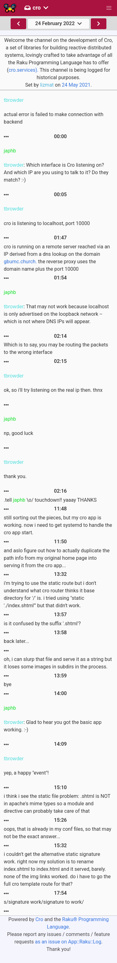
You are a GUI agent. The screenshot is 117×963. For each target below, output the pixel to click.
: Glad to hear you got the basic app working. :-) (52, 726)
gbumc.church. (20, 261)
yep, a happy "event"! (26, 773)
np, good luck (18, 433)
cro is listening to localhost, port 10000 (47, 223)
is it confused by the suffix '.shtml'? (42, 623)
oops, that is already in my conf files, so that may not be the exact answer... (57, 832)
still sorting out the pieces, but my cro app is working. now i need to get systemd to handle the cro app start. (58, 525)
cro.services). (23, 70)
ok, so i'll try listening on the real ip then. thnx (53, 390)
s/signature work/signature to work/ (44, 902)
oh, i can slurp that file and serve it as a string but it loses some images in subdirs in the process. (58, 663)
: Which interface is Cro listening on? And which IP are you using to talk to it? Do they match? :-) (56, 172)
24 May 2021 (76, 85)
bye (8, 684)
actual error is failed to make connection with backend (53, 118)
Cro (39, 919)
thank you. (15, 476)
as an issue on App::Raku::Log (68, 942)
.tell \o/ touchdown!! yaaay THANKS (50, 500)
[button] (109, 8)
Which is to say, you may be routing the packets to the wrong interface (56, 348)
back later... (16, 641)
